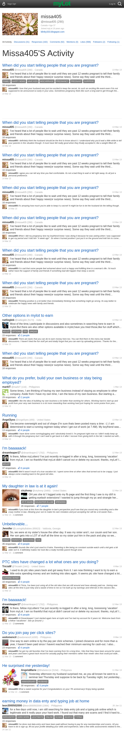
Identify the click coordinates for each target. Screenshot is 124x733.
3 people (44, 685)
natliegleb (8, 320)
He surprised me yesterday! (26, 665)
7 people (44, 506)
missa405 (8, 69)
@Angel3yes (22, 420)
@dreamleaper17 (30, 452)
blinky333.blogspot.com (52, 31)
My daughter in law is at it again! (30, 486)
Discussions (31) (21, 42)
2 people (25, 335)
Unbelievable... (15, 524)
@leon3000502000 (32, 705)
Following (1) (113, 42)
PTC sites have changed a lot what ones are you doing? (50, 562)
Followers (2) (99, 42)
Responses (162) (40, 42)
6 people (25, 468)
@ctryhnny (37, 490)
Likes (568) (85, 42)
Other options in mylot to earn (27, 315)
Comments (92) (57, 42)
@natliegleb (21, 320)
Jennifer (7, 528)
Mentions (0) (72, 42)
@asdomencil (24, 637)
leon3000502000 (12, 705)
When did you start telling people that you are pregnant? (50, 65)
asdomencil (9, 637)
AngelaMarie (28, 670)
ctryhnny (26, 490)
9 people (25, 544)
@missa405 (20, 70)
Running (9, 415)
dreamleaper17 (11, 452)
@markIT (16, 387)
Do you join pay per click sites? (28, 632)
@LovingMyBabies (22, 528)
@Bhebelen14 (44, 670)
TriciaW (6, 566)
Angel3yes (8, 419)
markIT (6, 386)
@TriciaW (17, 566)
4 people (25, 430)
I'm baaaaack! (14, 448)
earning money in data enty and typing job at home (45, 701)
